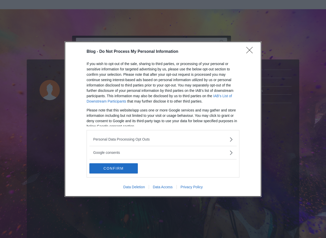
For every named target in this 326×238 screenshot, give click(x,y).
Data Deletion (134, 187)
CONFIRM (113, 168)
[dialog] (163, 119)
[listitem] (163, 139)
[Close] (251, 52)
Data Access (163, 187)
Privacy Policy (192, 187)
